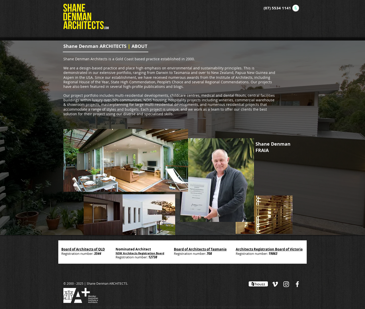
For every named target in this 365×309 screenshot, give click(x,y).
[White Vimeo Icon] (275, 284)
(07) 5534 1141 (277, 8)
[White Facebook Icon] (297, 284)
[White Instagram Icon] (286, 284)
